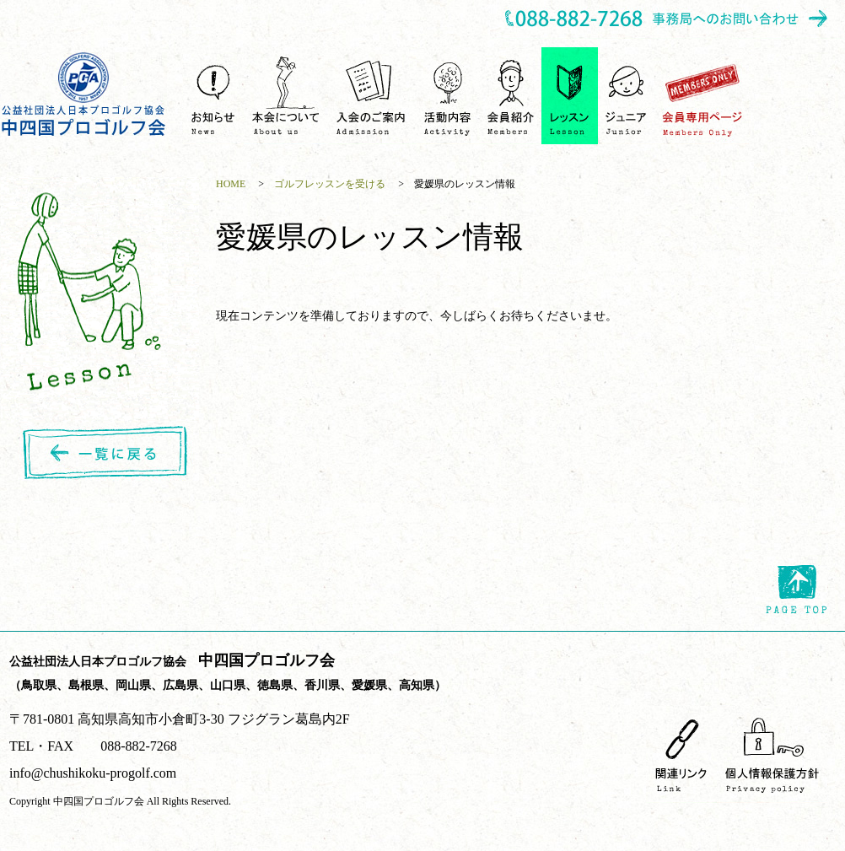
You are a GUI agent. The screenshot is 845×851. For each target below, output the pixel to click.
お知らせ (213, 95)
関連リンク (681, 754)
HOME (230, 184)
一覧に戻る (108, 453)
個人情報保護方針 (772, 754)
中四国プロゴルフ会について (286, 95)
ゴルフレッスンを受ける (569, 95)
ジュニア (626, 95)
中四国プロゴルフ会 (84, 94)
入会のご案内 (372, 95)
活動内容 (448, 95)
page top (796, 589)
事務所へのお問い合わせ (667, 19)
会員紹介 (510, 95)
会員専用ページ (702, 95)
